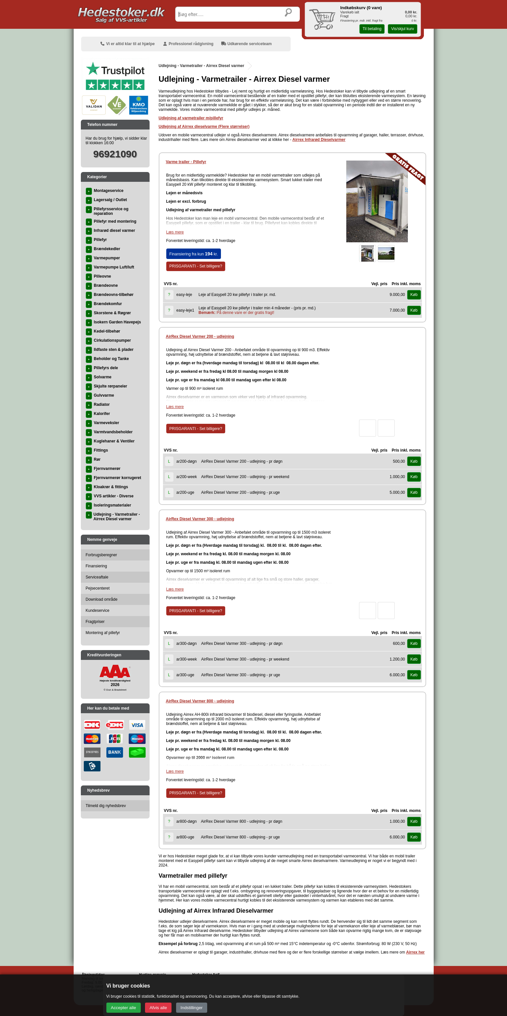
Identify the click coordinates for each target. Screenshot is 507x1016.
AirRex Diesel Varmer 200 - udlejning (200, 336)
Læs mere (175, 232)
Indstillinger (192, 1007)
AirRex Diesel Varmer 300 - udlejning (200, 519)
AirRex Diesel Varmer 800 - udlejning (200, 701)
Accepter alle (123, 1007)
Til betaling (372, 28)
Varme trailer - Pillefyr (186, 162)
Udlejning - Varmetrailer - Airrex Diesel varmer (201, 65)
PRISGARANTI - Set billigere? (195, 266)
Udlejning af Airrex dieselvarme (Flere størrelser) (204, 126)
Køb (414, 294)
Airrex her (415, 952)
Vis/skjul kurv (402, 28)
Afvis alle (158, 1007)
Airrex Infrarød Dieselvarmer (318, 139)
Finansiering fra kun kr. (193, 253)
